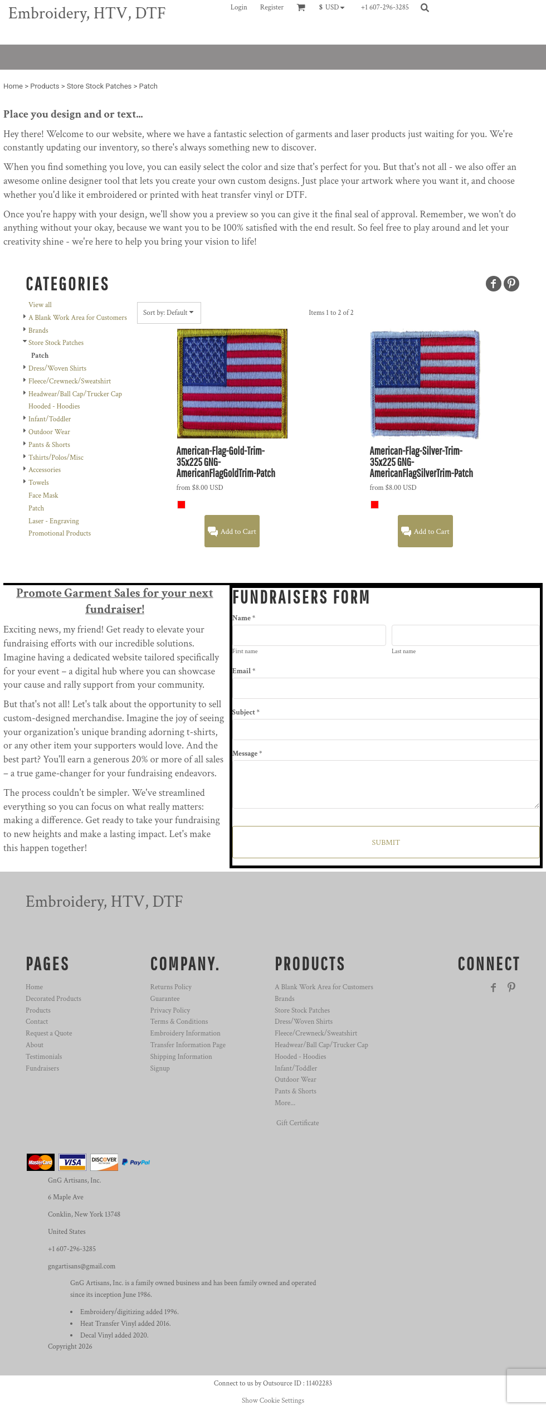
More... (285, 1103)
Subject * (246, 712)
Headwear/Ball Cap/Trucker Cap (75, 394)
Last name (404, 651)
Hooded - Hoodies (54, 406)
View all (40, 305)
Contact (37, 1022)
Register (272, 7)
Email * (243, 671)
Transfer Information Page (188, 1045)
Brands (38, 331)
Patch (36, 508)
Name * (243, 618)
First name (245, 651)
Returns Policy (171, 987)
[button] (334, 7)
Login (239, 7)
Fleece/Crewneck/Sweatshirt (69, 381)
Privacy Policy (170, 1010)
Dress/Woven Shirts (57, 368)
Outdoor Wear (49, 432)
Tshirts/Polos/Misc (56, 458)
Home (13, 86)
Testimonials (44, 1057)
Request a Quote (49, 1033)
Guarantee (165, 999)
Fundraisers (42, 1068)
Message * (247, 754)
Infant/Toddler (49, 419)
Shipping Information (181, 1057)
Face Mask (43, 495)
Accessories (44, 470)
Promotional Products (59, 533)
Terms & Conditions (179, 1022)
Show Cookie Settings (273, 1401)
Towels (38, 483)
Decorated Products (53, 999)
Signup (160, 1068)
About (34, 1045)
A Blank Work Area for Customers (77, 318)
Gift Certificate (297, 1123)
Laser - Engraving (53, 521)
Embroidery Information (185, 1033)
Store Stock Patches (99, 86)
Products (44, 86)
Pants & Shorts (49, 445)
